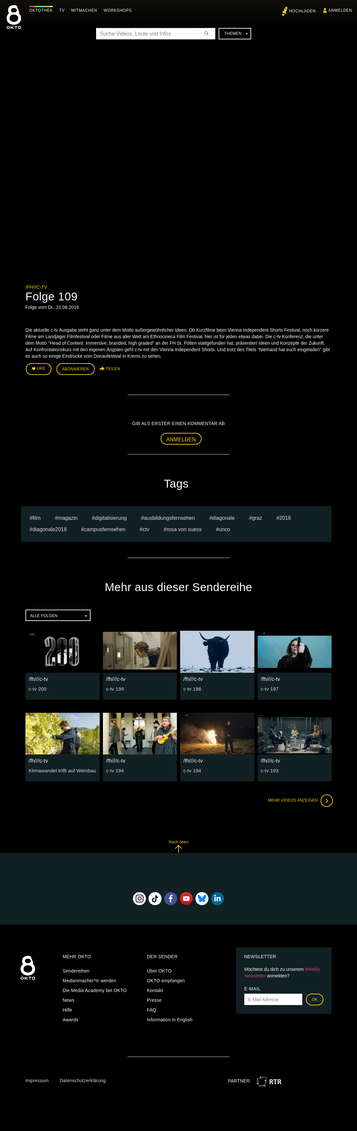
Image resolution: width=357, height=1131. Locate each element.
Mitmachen (86, 10)
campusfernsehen (104, 528)
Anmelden (181, 438)
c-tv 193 (269, 769)
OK (315, 998)
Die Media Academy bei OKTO (95, 989)
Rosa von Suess (184, 528)
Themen (236, 33)
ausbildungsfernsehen (169, 517)
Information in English (170, 1018)
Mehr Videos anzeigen (299, 799)
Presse (154, 999)
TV (63, 10)
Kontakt (155, 989)
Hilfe (67, 1009)
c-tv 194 (114, 769)
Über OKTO (159, 969)
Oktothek (42, 10)
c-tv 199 (114, 687)
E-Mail (252, 987)
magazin (68, 517)
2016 (285, 517)
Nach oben (178, 845)
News (68, 999)
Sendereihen (76, 969)
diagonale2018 (50, 528)
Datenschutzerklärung (83, 1079)
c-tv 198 (191, 687)
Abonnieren (75, 368)
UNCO (224, 528)
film (37, 517)
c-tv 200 (37, 687)
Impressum (37, 1079)
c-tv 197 (269, 687)
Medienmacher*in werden (89, 979)
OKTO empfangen (166, 979)
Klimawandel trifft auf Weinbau (61, 769)
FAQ (151, 1009)
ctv (146, 528)
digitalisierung (111, 517)
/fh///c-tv (36, 287)
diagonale (223, 517)
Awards (70, 1018)
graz (257, 517)
